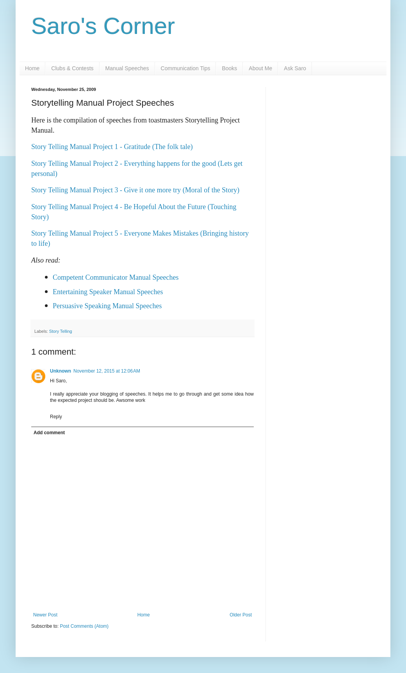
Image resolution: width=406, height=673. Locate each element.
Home (32, 68)
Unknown (60, 371)
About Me (260, 68)
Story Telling (60, 331)
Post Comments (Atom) (84, 626)
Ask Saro (295, 68)
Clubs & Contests (72, 68)
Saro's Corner (103, 26)
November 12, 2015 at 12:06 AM (106, 371)
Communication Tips (185, 68)
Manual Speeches (127, 68)
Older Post (241, 615)
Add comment (49, 432)
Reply (56, 416)
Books (229, 68)
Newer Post (45, 615)
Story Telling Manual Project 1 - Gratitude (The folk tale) (112, 147)
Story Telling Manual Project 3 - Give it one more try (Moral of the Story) (135, 190)
